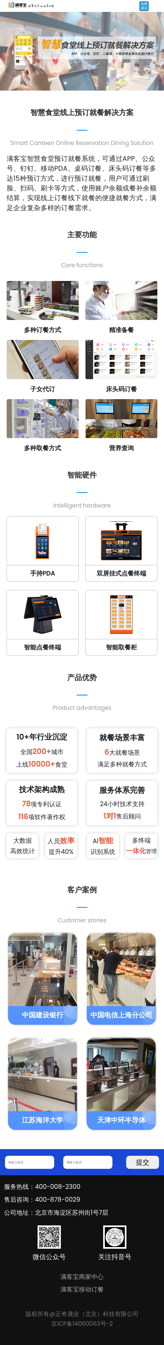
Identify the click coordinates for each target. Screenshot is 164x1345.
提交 (142, 1162)
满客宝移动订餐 (82, 1289)
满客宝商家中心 (82, 1276)
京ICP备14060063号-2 (82, 1324)
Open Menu (158, 6)
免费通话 (144, 5)
